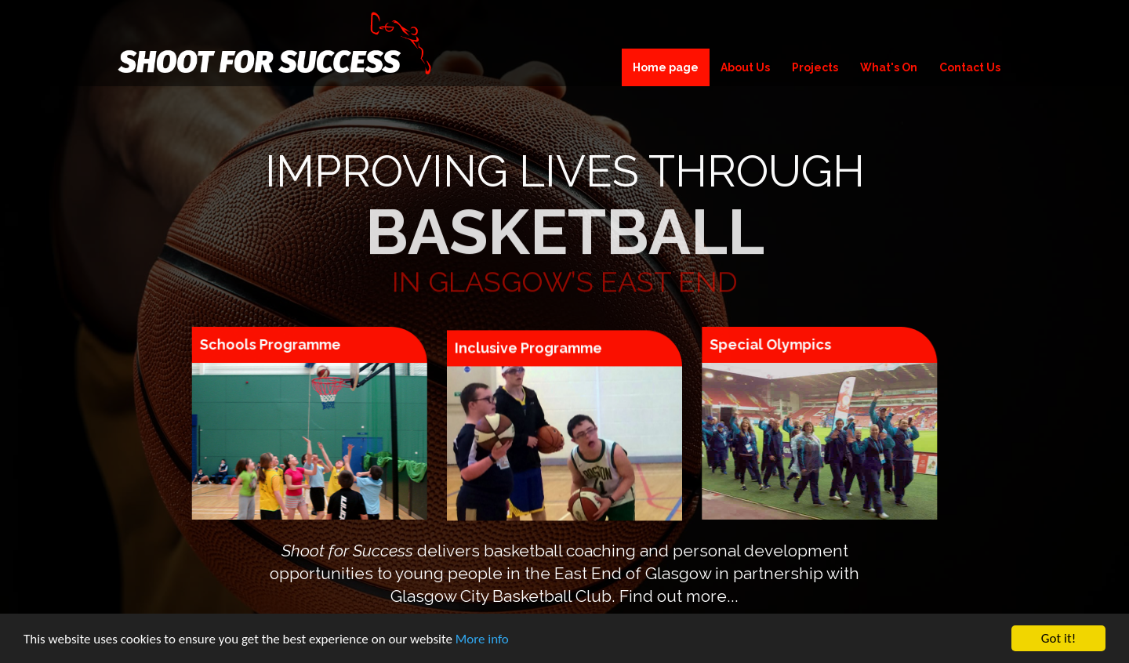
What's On (888, 67)
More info (482, 640)
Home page (666, 67)
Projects (815, 67)
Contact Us (969, 67)
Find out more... (679, 596)
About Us (745, 67)
